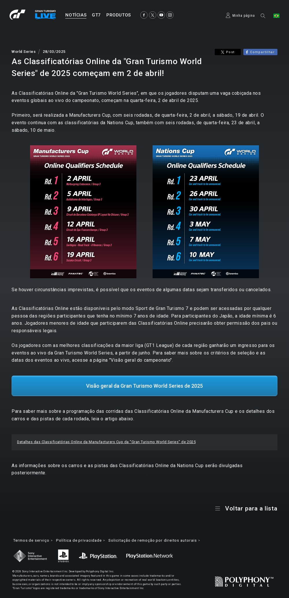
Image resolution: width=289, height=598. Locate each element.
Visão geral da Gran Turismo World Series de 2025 (144, 384)
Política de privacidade (82, 538)
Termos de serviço (32, 538)
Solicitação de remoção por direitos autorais (160, 538)
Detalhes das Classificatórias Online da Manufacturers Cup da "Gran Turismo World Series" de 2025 (106, 440)
